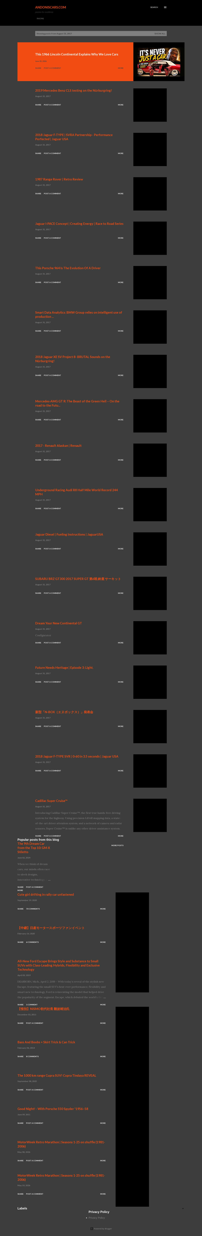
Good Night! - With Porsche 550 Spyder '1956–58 (52, 1109)
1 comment (32, 1004)
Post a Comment (52, 68)
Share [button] (38, 68)
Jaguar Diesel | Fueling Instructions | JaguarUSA (69, 534)
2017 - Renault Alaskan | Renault (58, 445)
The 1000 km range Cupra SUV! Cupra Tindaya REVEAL (56, 1075)
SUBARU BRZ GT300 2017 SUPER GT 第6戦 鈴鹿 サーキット (78, 579)
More (120, 68)
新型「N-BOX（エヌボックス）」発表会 (64, 712)
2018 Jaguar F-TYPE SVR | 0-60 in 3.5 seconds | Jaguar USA (76, 756)
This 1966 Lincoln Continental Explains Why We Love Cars (76, 54)
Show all (160, 33)
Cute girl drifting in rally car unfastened (45, 894)
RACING (40, 18)
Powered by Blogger (101, 1228)
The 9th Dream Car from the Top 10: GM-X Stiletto (33, 848)
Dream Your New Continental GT (58, 623)
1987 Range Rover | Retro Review (59, 179)
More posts (117, 845)
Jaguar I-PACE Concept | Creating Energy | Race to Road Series (79, 223)
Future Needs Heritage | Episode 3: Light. (64, 667)
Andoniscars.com (50, 7)
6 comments (32, 942)
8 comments (32, 1056)
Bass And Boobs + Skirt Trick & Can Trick (46, 1042)
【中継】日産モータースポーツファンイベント (51, 928)
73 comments (33, 909)
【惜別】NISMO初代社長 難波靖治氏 (43, 1009)
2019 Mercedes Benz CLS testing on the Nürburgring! (73, 90)
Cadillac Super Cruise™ (51, 801)
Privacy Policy (97, 1217)
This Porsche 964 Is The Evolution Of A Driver (68, 268)
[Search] (154, 7)
